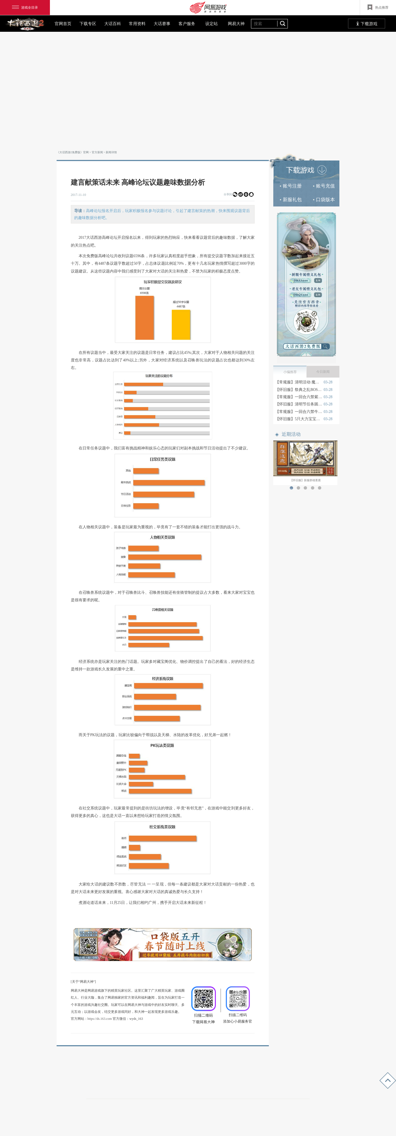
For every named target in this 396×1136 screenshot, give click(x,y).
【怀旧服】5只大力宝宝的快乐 (298, 419)
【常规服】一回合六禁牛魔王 (298, 412)
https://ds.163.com (100, 1019)
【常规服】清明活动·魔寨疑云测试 (298, 382)
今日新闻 (323, 372)
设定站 (211, 23)
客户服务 (186, 23)
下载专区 (87, 23)
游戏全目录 (25, 7)
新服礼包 (291, 199)
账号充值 (324, 186)
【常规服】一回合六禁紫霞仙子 (298, 397)
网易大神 (236, 23)
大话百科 (112, 23)
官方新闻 (97, 152)
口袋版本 (324, 199)
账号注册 (291, 186)
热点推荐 (378, 7)
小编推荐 (290, 372)
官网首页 (63, 23)
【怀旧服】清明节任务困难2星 (298, 404)
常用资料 (137, 23)
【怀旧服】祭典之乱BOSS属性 (298, 390)
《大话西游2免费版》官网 (73, 152)
